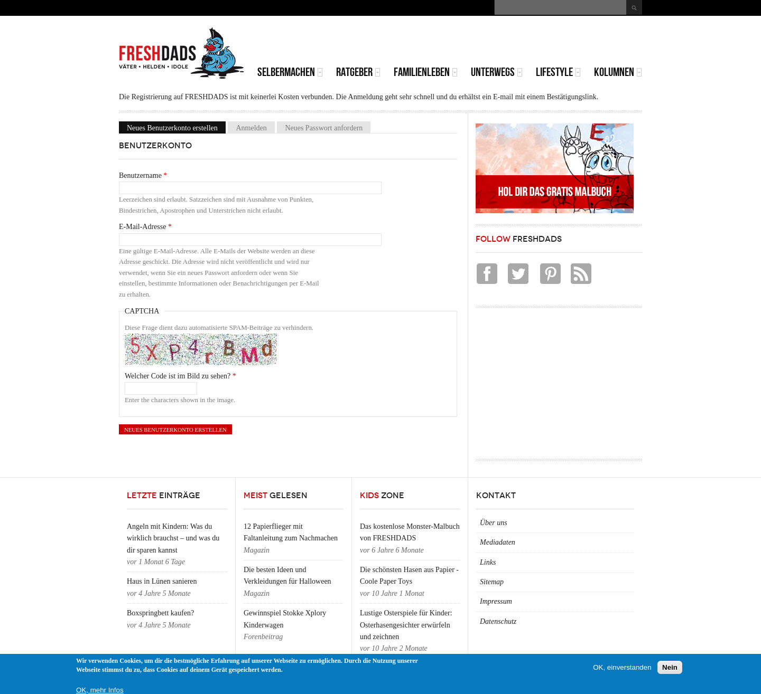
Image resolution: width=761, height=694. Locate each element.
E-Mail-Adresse (145, 227)
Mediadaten (497, 542)
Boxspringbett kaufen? (160, 613)
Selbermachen (290, 72)
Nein (670, 667)
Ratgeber (358, 72)
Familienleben (426, 72)
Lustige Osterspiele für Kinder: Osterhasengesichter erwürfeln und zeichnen (406, 625)
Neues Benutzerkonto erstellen (176, 127)
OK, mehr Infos (100, 690)
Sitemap (492, 582)
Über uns (493, 523)
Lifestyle (558, 72)
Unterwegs (497, 72)
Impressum (496, 601)
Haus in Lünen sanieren (162, 581)
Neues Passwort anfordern (324, 127)
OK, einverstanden (622, 667)
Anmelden (251, 127)
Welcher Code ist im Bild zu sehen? (180, 376)
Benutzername (143, 175)
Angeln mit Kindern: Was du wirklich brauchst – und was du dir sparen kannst (173, 538)
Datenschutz (498, 621)
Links (488, 562)
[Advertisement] (518, 42)
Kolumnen (618, 72)
